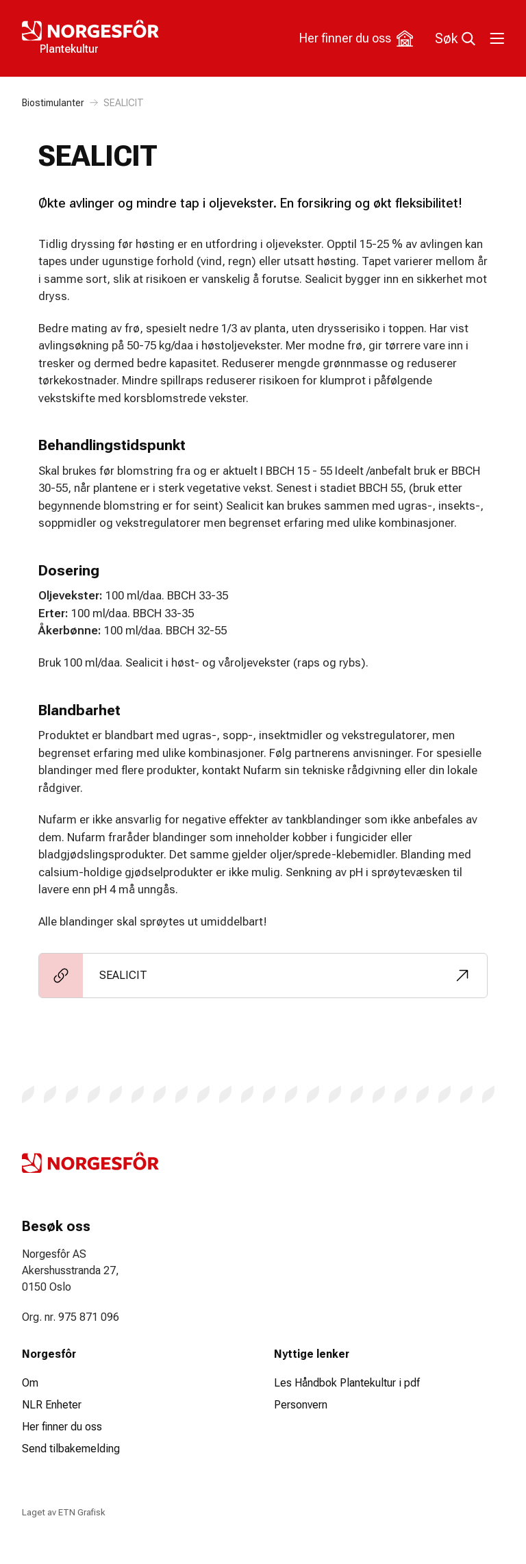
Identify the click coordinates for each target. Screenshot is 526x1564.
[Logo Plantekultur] (142, 38)
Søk (455, 38)
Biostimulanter (53, 102)
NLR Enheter (52, 1404)
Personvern (300, 1404)
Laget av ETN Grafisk (63, 1512)
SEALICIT (123, 102)
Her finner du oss (356, 38)
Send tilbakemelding (71, 1448)
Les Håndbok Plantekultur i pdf (347, 1382)
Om (30, 1382)
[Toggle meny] (495, 38)
